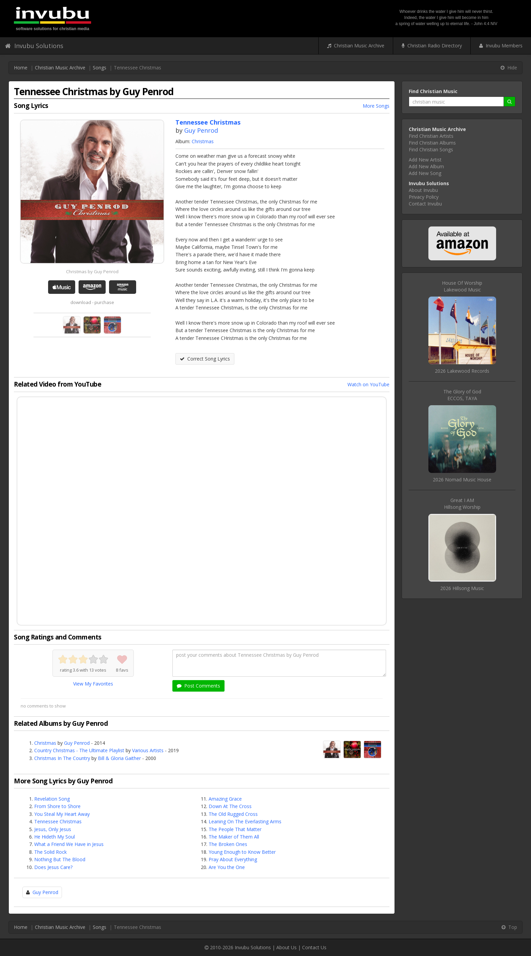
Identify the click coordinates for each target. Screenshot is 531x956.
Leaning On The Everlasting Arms (245, 821)
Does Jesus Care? (53, 867)
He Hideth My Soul (54, 836)
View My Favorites (93, 683)
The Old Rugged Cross (233, 814)
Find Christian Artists (431, 136)
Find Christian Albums (432, 142)
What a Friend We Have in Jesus (69, 844)
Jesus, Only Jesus (52, 829)
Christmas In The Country (62, 758)
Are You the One (227, 867)
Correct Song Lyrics (205, 358)
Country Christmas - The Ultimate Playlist (79, 750)
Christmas (203, 141)
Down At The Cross (230, 806)
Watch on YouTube (368, 384)
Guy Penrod (201, 130)
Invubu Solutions (34, 46)
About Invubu (423, 190)
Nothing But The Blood (59, 859)
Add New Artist (425, 159)
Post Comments (198, 685)
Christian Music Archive (355, 45)
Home (20, 67)
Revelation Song (52, 799)
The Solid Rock (50, 852)
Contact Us (314, 947)
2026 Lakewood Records (462, 371)
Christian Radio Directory (432, 45)
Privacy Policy (424, 197)
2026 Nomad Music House (462, 479)
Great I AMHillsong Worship (462, 503)
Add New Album (426, 166)
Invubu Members (501, 45)
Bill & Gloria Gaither (119, 758)
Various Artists (148, 750)
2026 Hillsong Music (462, 588)
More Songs (376, 106)
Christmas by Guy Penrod (92, 271)
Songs (99, 67)
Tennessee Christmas (58, 821)
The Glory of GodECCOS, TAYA (462, 394)
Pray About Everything (233, 859)
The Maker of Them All (234, 836)
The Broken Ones (228, 844)
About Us (286, 947)
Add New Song (425, 173)
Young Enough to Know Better (242, 852)
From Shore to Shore (57, 806)
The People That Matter (235, 829)
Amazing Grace (225, 799)
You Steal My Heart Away (62, 814)
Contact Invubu (425, 203)
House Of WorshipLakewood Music (462, 286)
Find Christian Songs (431, 149)
